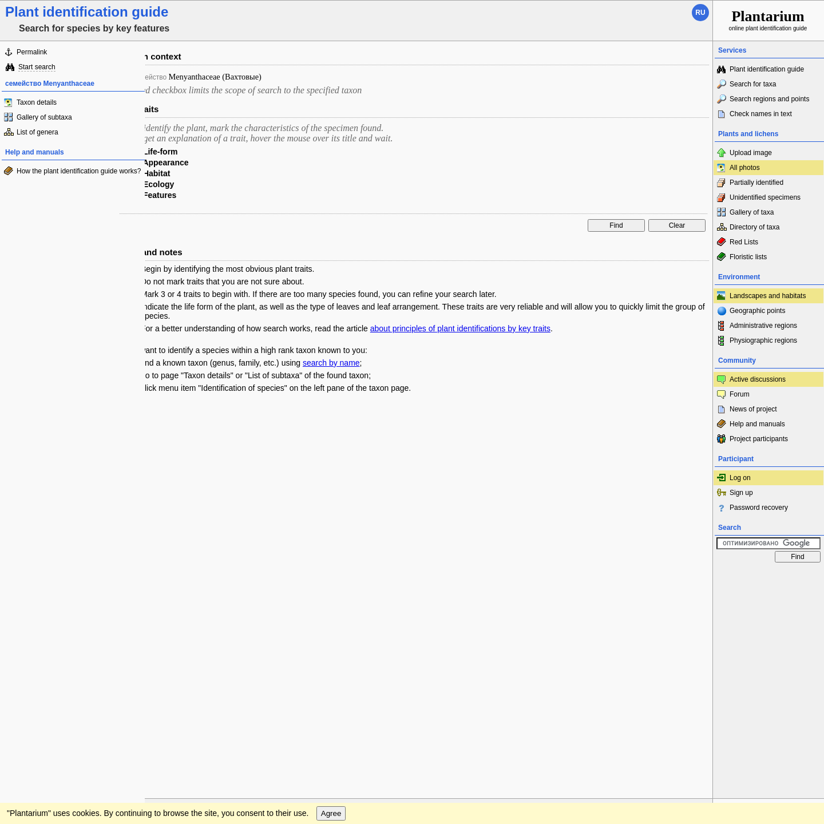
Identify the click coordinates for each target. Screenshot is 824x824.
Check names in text (761, 114)
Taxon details (37, 102)
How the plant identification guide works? (79, 171)
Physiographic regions (763, 340)
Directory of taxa (754, 227)
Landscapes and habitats (768, 296)
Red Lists (744, 242)
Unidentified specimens (765, 197)
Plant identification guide (767, 69)
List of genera (37, 132)
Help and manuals (757, 424)
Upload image (751, 153)
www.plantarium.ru (769, 579)
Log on (740, 478)
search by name (331, 362)
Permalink (32, 52)
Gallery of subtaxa (44, 117)
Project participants (759, 439)
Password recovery (759, 508)
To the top (692, 579)
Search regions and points (769, 99)
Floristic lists (748, 257)
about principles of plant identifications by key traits (460, 328)
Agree (331, 602)
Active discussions (758, 379)
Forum (740, 394)
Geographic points (757, 311)
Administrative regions (763, 326)
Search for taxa (753, 84)
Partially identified (756, 183)
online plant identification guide (768, 19)
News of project (753, 409)
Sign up (741, 493)
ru (700, 13)
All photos (745, 168)
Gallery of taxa (752, 212)
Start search (37, 67)
